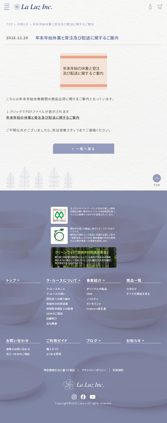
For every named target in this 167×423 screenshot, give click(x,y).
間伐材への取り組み (58, 299)
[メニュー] (7, 7)
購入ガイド (52, 349)
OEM (89, 294)
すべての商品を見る (138, 294)
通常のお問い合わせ (18, 349)
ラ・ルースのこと (55, 289)
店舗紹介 (51, 318)
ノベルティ (92, 299)
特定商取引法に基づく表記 (59, 370)
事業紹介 (94, 280)
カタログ (131, 289)
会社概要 (51, 323)
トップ (11, 280)
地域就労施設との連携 (59, 309)
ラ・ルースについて (61, 280)
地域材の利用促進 (57, 304)
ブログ (91, 340)
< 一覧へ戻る (83, 148)
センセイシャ (93, 304)
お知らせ (133, 340)
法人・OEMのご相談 (18, 354)
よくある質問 (53, 354)
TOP (156, 185)
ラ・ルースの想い (56, 294)
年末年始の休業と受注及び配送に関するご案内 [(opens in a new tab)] (43, 117)
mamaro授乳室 (96, 309)
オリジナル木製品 (96, 289)
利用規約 (118, 370)
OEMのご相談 (54, 313)
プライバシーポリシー (94, 370)
